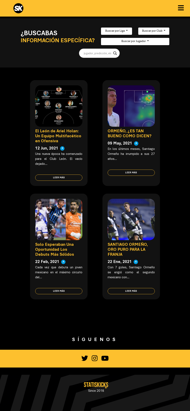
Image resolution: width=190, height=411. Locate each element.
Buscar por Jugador (133, 41)
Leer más (59, 177)
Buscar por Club (152, 31)
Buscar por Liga (115, 31)
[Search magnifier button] (115, 53)
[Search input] (97, 53)
